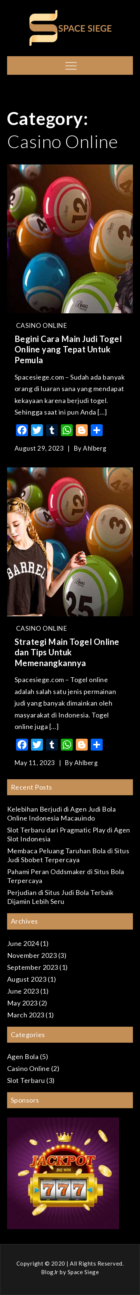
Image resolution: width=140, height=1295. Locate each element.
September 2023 (32, 967)
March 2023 (25, 1015)
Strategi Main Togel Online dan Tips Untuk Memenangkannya (67, 652)
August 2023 (27, 979)
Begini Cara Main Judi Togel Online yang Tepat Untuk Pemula (68, 349)
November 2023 (32, 955)
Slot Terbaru (26, 1080)
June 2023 (23, 991)
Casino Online (41, 325)
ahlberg (95, 448)
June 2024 (23, 943)
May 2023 (22, 1003)
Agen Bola (23, 1056)
